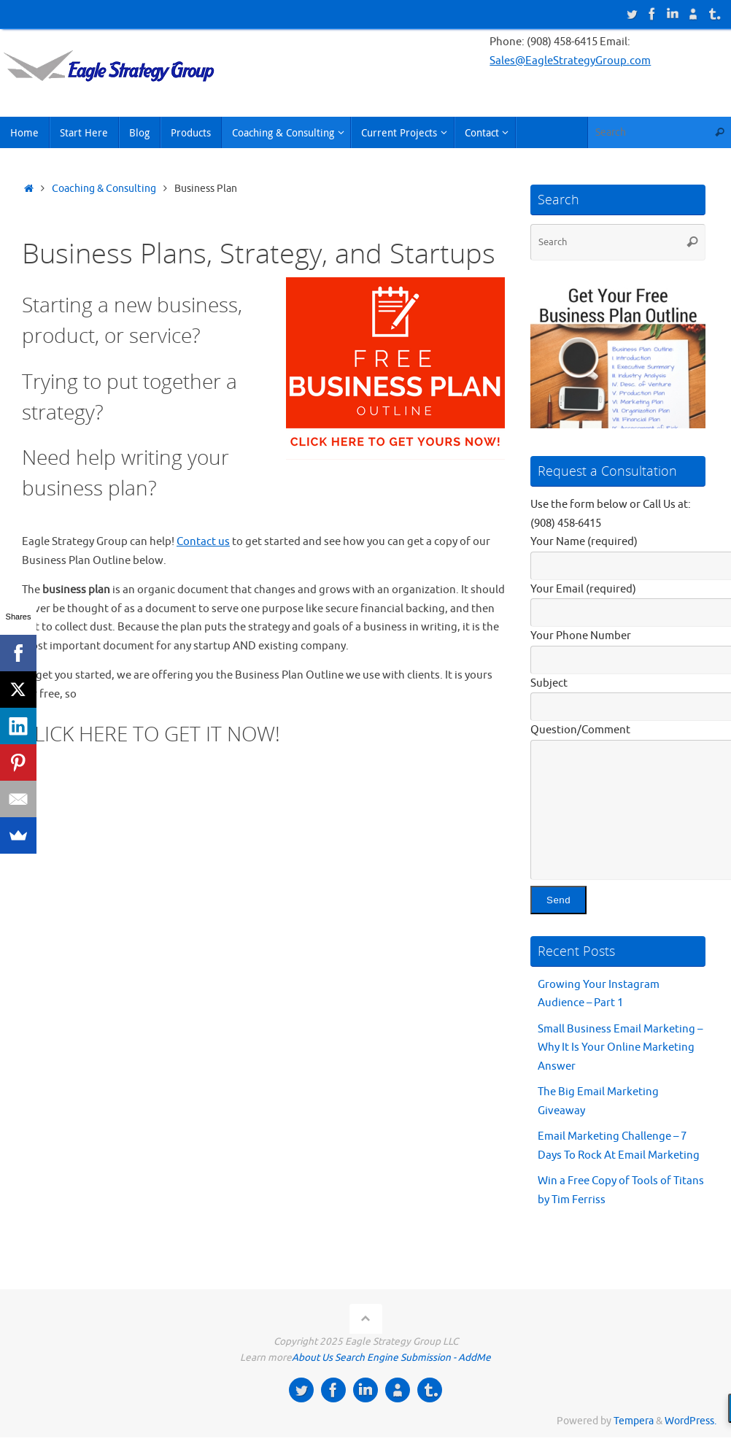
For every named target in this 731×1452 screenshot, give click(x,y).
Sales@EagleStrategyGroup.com (570, 61)
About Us (312, 1357)
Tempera (634, 1421)
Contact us (203, 542)
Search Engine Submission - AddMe (413, 1357)
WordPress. (690, 1421)
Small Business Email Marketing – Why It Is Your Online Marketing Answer (620, 1047)
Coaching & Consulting (104, 188)
